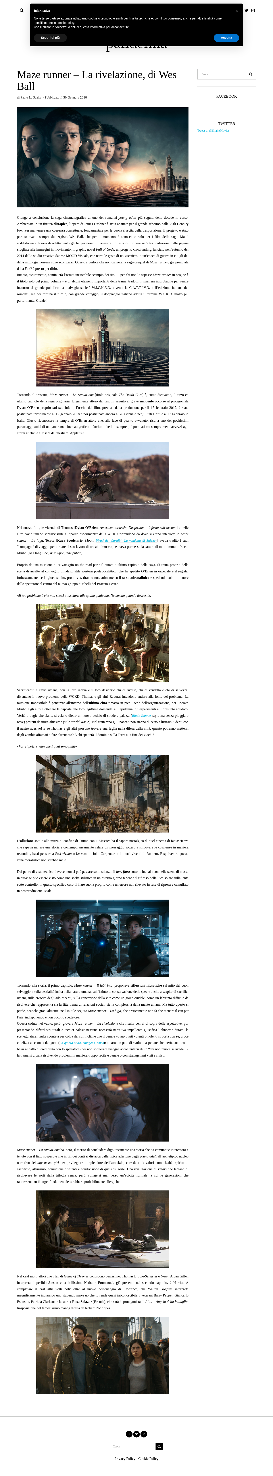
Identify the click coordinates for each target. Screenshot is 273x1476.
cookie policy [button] (65, 23)
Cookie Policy (148, 1459)
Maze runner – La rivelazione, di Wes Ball (97, 80)
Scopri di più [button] (50, 37)
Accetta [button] (226, 37)
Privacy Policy (125, 1459)
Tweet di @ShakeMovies (213, 130)
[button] (250, 74)
